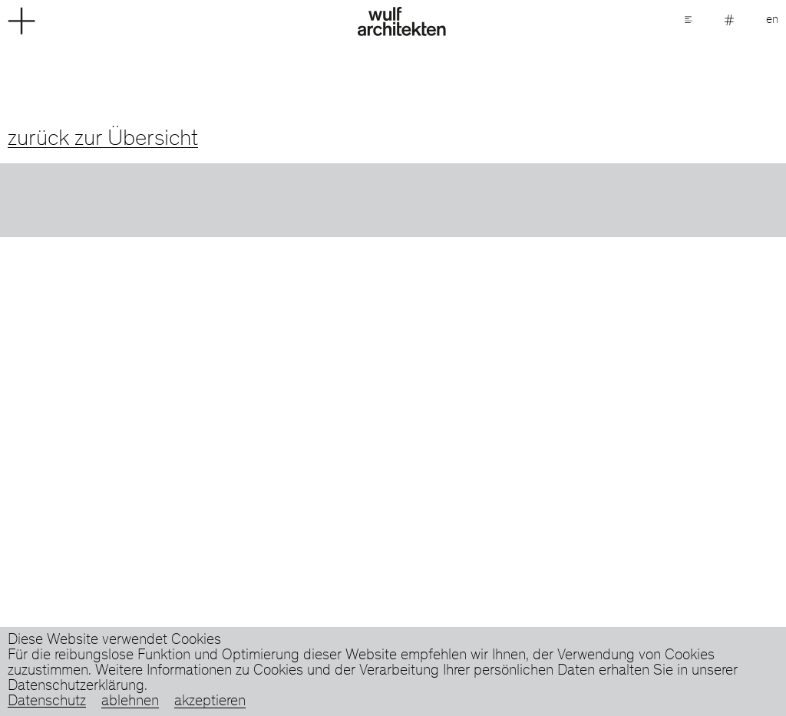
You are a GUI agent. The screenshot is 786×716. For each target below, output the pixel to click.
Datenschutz (47, 702)
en (772, 20)
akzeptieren (210, 702)
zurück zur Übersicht (103, 139)
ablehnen (130, 702)
